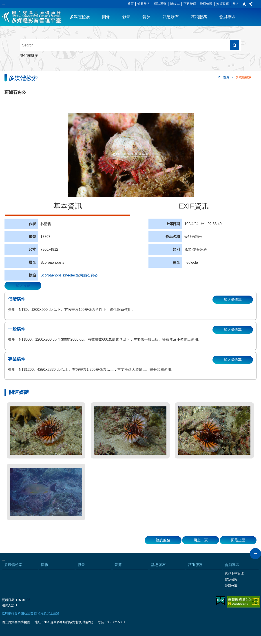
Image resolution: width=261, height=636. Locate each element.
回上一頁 (200, 540)
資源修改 (231, 579)
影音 (126, 17)
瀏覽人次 (8, 605)
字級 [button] (244, 4)
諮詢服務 (199, 17)
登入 (236, 4)
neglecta (72, 275)
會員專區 (227, 17)
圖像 (106, 17)
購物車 (175, 4)
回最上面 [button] (238, 540)
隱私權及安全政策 (46, 613)
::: (3, 4)
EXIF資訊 (193, 206)
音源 (146, 17)
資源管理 (206, 4)
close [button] (255, 553)
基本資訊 (67, 206)
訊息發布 (171, 17)
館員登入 (143, 4)
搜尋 (234, 45)
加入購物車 (233, 299)
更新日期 (8, 600)
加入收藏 (23, 285)
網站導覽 (160, 4)
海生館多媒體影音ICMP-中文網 (32, 17)
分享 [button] (251, 4)
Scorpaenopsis (52, 275)
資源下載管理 (234, 573)
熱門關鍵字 (29, 55)
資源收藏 (222, 4)
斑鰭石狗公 (89, 275)
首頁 (130, 4)
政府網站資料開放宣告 (17, 613)
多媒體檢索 (80, 17)
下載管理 (190, 4)
